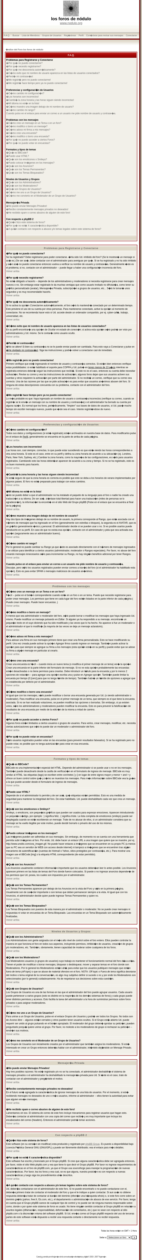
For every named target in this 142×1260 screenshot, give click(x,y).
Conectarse (131, 35)
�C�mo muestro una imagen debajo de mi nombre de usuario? (40, 106)
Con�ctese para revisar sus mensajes (104, 35)
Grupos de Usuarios (51, 35)
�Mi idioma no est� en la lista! (22, 103)
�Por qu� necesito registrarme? (23, 66)
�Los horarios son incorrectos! (22, 96)
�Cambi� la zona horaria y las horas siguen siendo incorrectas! (40, 100)
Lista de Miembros (30, 35)
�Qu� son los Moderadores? (22, 185)
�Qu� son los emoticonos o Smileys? (26, 159)
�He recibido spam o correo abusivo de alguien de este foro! (38, 212)
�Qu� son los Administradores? (23, 182)
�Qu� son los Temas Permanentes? (26, 169)
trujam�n (56, 1257)
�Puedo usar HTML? (17, 156)
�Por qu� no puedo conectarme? (24, 63)
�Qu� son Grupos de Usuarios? (23, 189)
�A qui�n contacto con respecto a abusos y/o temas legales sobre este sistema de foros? (53, 229)
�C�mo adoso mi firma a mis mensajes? (28, 129)
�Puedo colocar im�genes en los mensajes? (30, 162)
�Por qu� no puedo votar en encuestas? (28, 143)
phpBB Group (92, 1144)
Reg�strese (70, 35)
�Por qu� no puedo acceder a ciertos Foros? (30, 139)
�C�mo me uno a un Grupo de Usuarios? (28, 192)
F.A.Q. (7, 35)
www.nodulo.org (71, 23)
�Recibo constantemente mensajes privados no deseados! (37, 209)
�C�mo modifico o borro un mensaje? (27, 126)
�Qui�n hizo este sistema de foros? (25, 222)
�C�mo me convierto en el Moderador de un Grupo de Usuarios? (41, 195)
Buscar (16, 35)
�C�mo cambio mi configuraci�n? (25, 93)
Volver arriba (12, 271)
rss (42, 1257)
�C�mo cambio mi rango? (20, 110)
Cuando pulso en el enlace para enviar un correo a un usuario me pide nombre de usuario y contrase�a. (61, 113)
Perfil (81, 35)
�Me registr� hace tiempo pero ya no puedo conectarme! (36, 83)
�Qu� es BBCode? (17, 152)
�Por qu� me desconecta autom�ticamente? (30, 69)
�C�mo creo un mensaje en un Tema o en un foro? (33, 123)
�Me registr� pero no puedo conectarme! (28, 79)
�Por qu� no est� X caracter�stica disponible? (32, 225)
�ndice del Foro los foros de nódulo (24, 49)
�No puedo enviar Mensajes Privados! (26, 206)
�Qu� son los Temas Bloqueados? (25, 172)
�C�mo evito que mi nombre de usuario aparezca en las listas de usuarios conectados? (53, 73)
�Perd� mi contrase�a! (19, 76)
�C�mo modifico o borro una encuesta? (27, 136)
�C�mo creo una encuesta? (21, 133)
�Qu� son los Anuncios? (20, 166)
